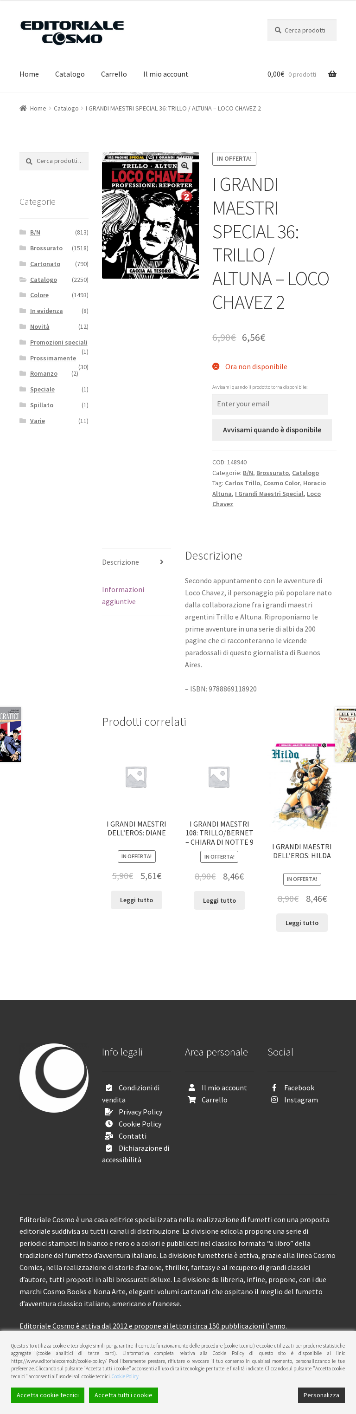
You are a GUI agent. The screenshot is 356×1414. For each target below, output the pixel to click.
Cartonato (45, 264)
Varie (37, 421)
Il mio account (166, 73)
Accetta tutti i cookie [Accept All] (124, 1395)
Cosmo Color (281, 483)
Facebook (299, 1087)
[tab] (136, 562)
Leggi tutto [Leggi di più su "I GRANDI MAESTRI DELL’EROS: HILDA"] (302, 923)
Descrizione (120, 562)
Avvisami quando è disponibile (272, 429)
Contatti (132, 1135)
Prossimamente (53, 358)
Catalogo (70, 73)
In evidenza (46, 310)
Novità (40, 326)
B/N (248, 473)
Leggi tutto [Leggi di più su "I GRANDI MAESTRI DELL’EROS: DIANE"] (136, 900)
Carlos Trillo (242, 483)
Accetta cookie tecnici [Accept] (48, 1395)
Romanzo (43, 373)
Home (29, 73)
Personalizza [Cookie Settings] (321, 1395)
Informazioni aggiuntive (123, 595)
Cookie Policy (140, 1123)
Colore (39, 295)
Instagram (301, 1099)
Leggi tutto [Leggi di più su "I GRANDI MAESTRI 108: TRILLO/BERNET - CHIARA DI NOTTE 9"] (219, 900)
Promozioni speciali (59, 342)
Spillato (41, 405)
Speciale (42, 389)
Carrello (114, 73)
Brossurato (272, 473)
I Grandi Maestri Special (269, 493)
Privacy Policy (140, 1111)
